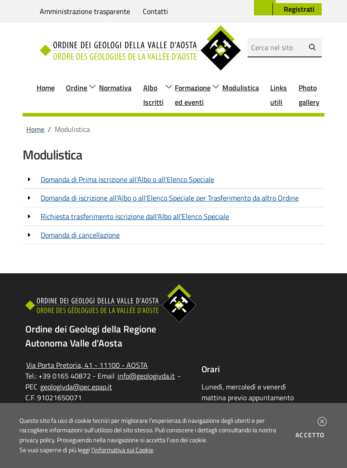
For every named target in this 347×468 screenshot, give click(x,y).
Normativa (115, 87)
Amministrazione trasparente (85, 11)
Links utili (278, 95)
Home (46, 87)
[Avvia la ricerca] (312, 47)
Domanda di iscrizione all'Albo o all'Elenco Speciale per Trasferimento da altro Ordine (170, 197)
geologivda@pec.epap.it (76, 386)
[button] (322, 421)
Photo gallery (309, 95)
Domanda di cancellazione (80, 234)
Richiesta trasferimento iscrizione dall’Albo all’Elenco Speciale (135, 216)
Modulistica (240, 87)
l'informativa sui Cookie (122, 450)
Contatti (155, 11)
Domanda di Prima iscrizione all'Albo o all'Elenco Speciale (127, 179)
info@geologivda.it (146, 375)
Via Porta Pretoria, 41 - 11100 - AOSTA (87, 365)
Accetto (311, 435)
